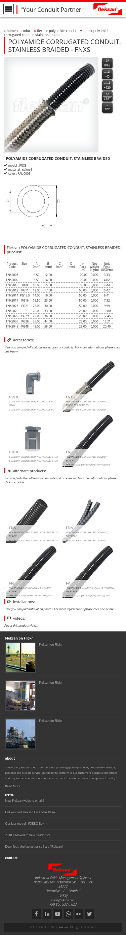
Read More (12, 786)
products (26, 30)
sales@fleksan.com (63, 900)
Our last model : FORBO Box (24, 823)
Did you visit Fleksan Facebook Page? (30, 812)
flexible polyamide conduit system (63, 30)
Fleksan (63, 927)
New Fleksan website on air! (24, 800)
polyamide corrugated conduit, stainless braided (57, 32)
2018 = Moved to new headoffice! (28, 835)
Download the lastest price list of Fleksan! (33, 846)
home (11, 30)
